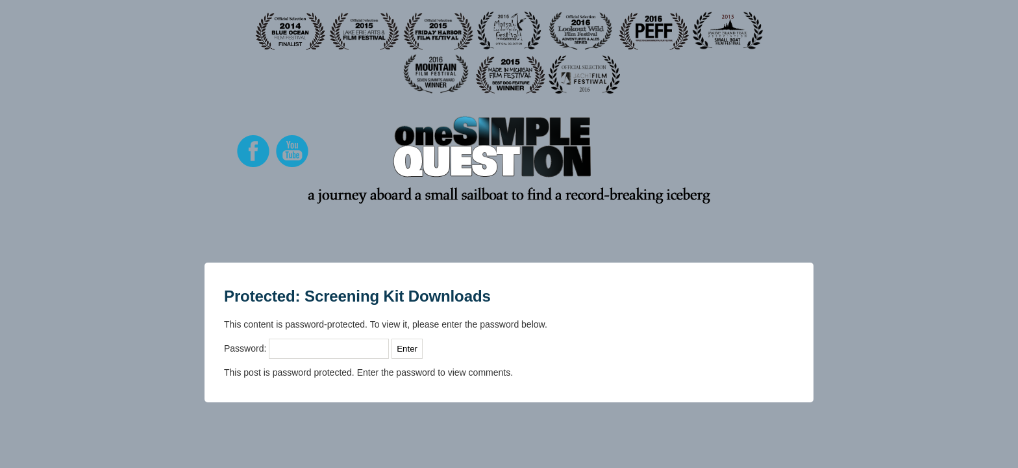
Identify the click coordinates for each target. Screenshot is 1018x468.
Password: (306, 348)
